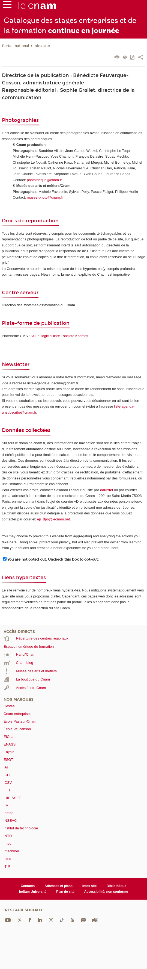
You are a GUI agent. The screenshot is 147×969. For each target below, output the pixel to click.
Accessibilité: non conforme (106, 892)
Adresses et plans (58, 886)
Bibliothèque (116, 886)
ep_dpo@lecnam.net (53, 519)
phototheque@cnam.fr (44, 180)
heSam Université (33, 892)
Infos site (42, 46)
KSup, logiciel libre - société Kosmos (59, 336)
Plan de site (65, 892)
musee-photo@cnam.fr (45, 197)
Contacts (28, 886)
